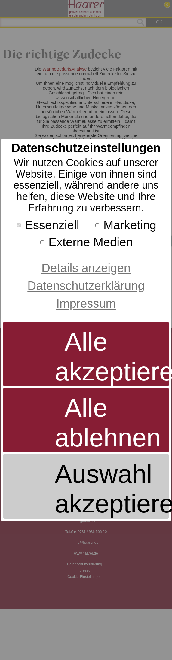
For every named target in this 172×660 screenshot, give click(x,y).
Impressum (86, 303)
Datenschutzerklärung (85, 285)
